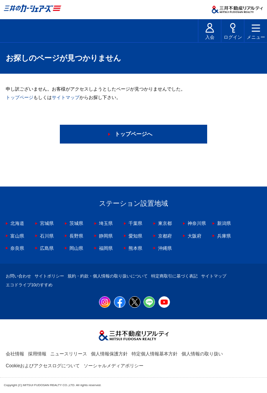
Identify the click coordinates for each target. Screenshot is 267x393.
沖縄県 (165, 248)
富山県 (17, 236)
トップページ (19, 97)
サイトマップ (65, 97)
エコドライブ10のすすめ (29, 284)
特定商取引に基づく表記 (174, 276)
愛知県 (135, 236)
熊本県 (135, 248)
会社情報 (15, 354)
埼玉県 (106, 223)
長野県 (76, 236)
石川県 (47, 236)
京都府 (165, 236)
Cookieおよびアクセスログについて (43, 365)
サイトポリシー (49, 276)
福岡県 (106, 248)
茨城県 (76, 223)
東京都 (165, 223)
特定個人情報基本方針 (155, 354)
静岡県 (106, 236)
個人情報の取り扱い (202, 354)
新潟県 (224, 223)
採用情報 (37, 354)
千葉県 (135, 223)
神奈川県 (197, 223)
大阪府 (194, 236)
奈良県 (17, 248)
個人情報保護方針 (109, 354)
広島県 (47, 248)
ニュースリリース (68, 354)
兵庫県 (224, 236)
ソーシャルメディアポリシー (113, 365)
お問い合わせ (18, 276)
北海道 (17, 223)
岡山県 (76, 248)
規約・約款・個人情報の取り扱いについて (108, 276)
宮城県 (47, 223)
